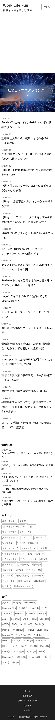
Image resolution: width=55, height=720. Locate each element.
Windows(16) (30, 603)
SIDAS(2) (16, 640)
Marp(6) (42, 613)
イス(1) (46, 657)
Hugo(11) (34, 608)
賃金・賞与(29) (9, 532)
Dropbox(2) (17, 630)
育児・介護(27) (26, 532)
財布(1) (15, 662)
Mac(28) (17, 603)
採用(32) (23, 521)
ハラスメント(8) (9, 559)
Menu (47, 6)
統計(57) (6, 603)
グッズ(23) (26, 537)
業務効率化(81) (9, 521)
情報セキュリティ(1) (23, 586)
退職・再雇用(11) (36, 554)
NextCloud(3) (26, 624)
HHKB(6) (19, 613)
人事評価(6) (23, 564)
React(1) (42, 651)
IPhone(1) (44, 646)
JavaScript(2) (43, 630)
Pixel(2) (5, 640)
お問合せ (27, 710)
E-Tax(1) (14, 646)
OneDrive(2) (39, 635)
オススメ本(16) (28, 548)
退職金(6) (36, 564)
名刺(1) (5, 662)
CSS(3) (5, 624)
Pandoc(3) (39, 624)
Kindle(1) (6, 651)
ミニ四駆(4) (7, 575)
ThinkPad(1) (34, 657)
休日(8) (43, 559)
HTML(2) (30, 630)
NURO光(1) (19, 651)
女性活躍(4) (37, 575)
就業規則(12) (44, 548)
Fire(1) (24, 646)
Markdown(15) (9, 608)
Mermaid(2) (7, 635)
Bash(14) (23, 608)
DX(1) (4, 646)
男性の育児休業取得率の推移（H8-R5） (24, 391)
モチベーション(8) (28, 559)
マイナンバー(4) (33, 570)
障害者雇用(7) (8, 564)
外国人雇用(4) (22, 575)
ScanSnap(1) (8, 657)
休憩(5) (19, 570)
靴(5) (34, 619)
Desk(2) (5, 630)
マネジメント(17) (10, 548)
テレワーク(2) (8, 581)
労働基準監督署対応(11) (13, 554)
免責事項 (27, 706)
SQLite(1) (21, 657)
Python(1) (31, 651)
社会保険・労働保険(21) (28, 543)
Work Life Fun (15, 5)
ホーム (27, 691)
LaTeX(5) (15, 619)
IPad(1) (33, 646)
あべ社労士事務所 (22, 717)
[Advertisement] (27, 44)
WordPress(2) (42, 640)
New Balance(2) (23, 635)
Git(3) (14, 624)
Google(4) (44, 619)
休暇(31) (31, 526)
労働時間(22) (40, 537)
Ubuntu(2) (28, 640)
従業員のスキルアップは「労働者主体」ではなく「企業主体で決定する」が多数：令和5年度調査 (26, 407)
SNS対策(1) (39, 581)
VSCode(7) (7, 613)
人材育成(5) (7, 570)
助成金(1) (6, 586)
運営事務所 (27, 696)
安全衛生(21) (8, 543)
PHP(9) (45, 608)
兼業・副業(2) (24, 581)
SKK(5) (26, 619)
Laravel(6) (30, 613)
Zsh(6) (5, 619)
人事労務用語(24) (10, 537)
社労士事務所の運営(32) (13, 526)
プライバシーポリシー (27, 701)
